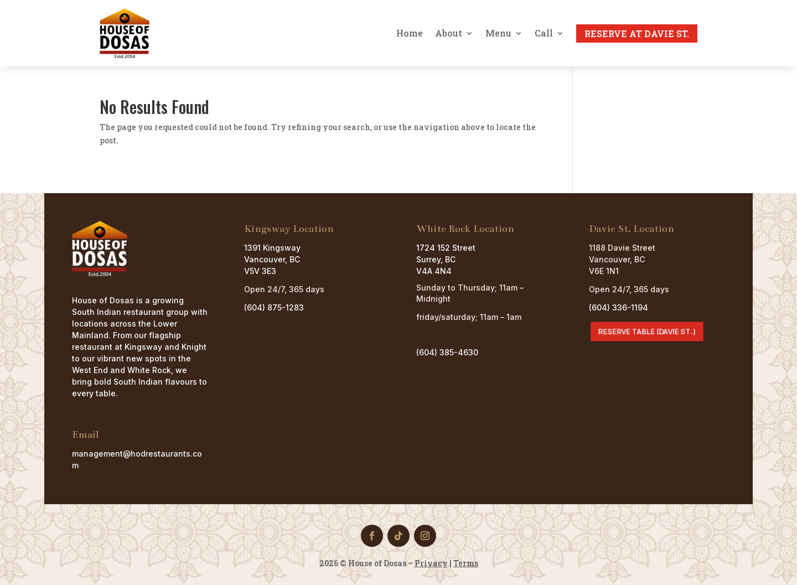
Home (409, 33)
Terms (465, 563)
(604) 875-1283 (274, 307)
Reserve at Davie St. (636, 33)
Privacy (431, 563)
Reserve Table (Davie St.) (647, 331)
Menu (498, 33)
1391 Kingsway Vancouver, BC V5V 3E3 (272, 259)
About (448, 33)
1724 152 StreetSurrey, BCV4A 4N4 (445, 259)
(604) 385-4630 (447, 352)
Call (544, 33)
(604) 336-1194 (618, 307)
